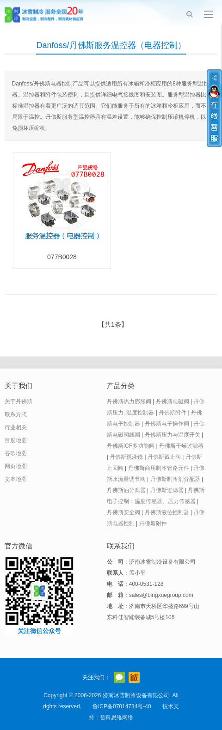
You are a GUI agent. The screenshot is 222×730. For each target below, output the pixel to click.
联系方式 (16, 414)
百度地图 (16, 440)
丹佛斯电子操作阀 (167, 423)
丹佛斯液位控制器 (167, 512)
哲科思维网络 (116, 717)
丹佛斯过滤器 (167, 490)
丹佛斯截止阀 (164, 457)
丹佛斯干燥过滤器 (181, 446)
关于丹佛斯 (18, 401)
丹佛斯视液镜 (126, 457)
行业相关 (16, 427)
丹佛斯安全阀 (123, 512)
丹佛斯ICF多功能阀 (130, 446)
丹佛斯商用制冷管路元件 (158, 468)
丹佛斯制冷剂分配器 (175, 479)
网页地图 (16, 466)
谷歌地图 (16, 453)
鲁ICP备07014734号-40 (121, 706)
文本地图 (16, 479)
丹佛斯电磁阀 (172, 401)
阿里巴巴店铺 (134, 677)
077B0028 (62, 257)
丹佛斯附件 (172, 412)
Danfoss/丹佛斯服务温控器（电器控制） (110, 45)
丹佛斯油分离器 (126, 490)
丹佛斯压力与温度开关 (172, 435)
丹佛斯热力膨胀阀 (129, 401)
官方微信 (119, 677)
